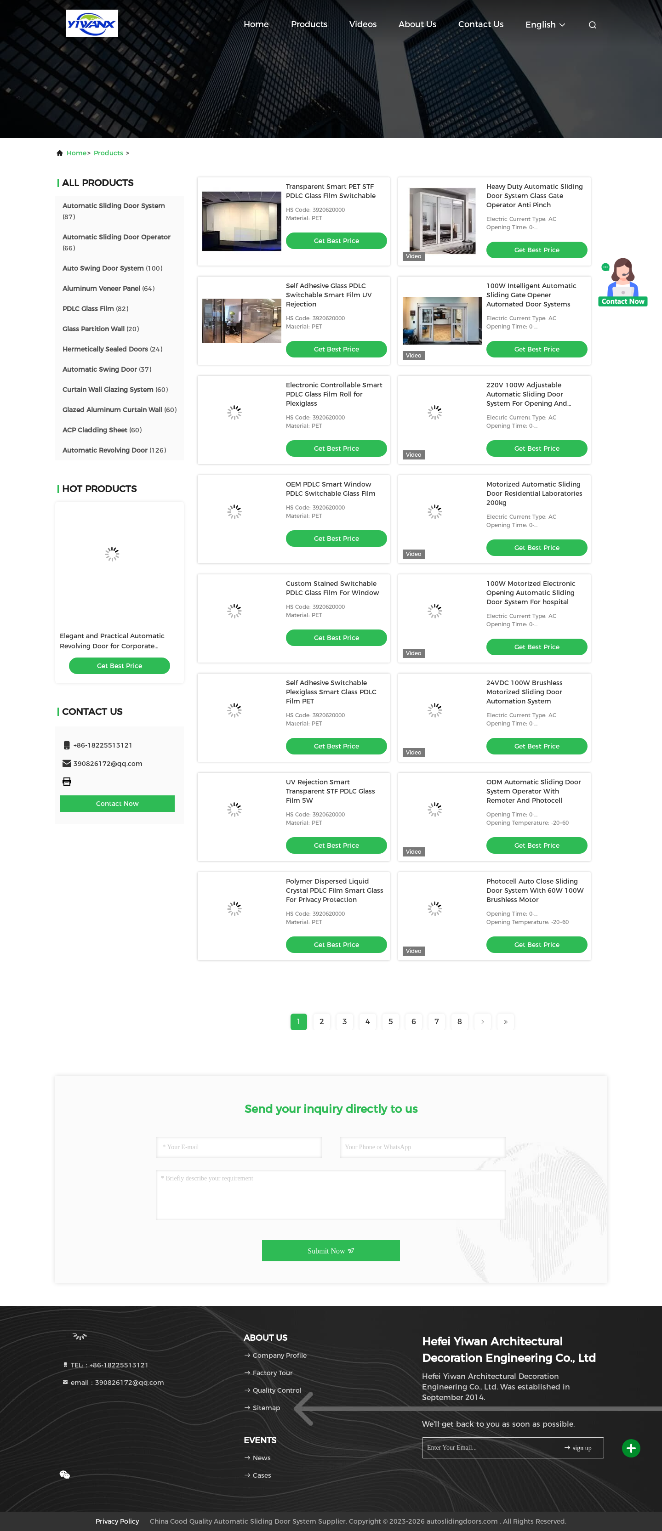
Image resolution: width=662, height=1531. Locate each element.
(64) (108, 288)
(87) (114, 211)
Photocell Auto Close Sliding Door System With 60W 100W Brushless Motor (535, 890)
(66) (117, 242)
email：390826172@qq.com (113, 1382)
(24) (112, 349)
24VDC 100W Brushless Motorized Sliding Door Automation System (524, 692)
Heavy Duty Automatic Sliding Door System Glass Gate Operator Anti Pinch (534, 195)
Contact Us (480, 24)
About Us (417, 24)
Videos (363, 24)
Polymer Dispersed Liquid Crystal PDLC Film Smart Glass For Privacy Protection (334, 890)
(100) (112, 268)
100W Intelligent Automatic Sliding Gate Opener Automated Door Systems (531, 295)
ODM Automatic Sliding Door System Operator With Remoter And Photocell (533, 791)
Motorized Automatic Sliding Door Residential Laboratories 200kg (534, 493)
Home (256, 24)
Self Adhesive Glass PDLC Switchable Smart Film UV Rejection (329, 295)
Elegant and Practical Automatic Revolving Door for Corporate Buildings (112, 646)
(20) (101, 329)
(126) (114, 450)
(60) (115, 390)
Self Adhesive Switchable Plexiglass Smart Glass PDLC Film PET (331, 692)
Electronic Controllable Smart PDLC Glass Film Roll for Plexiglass (334, 394)
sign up (577, 1448)
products (108, 153)
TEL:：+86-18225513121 (105, 1365)
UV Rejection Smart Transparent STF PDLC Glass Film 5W (330, 791)
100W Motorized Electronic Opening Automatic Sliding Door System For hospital (531, 592)
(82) (95, 309)
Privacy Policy (117, 1521)
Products (309, 24)
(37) (107, 369)
